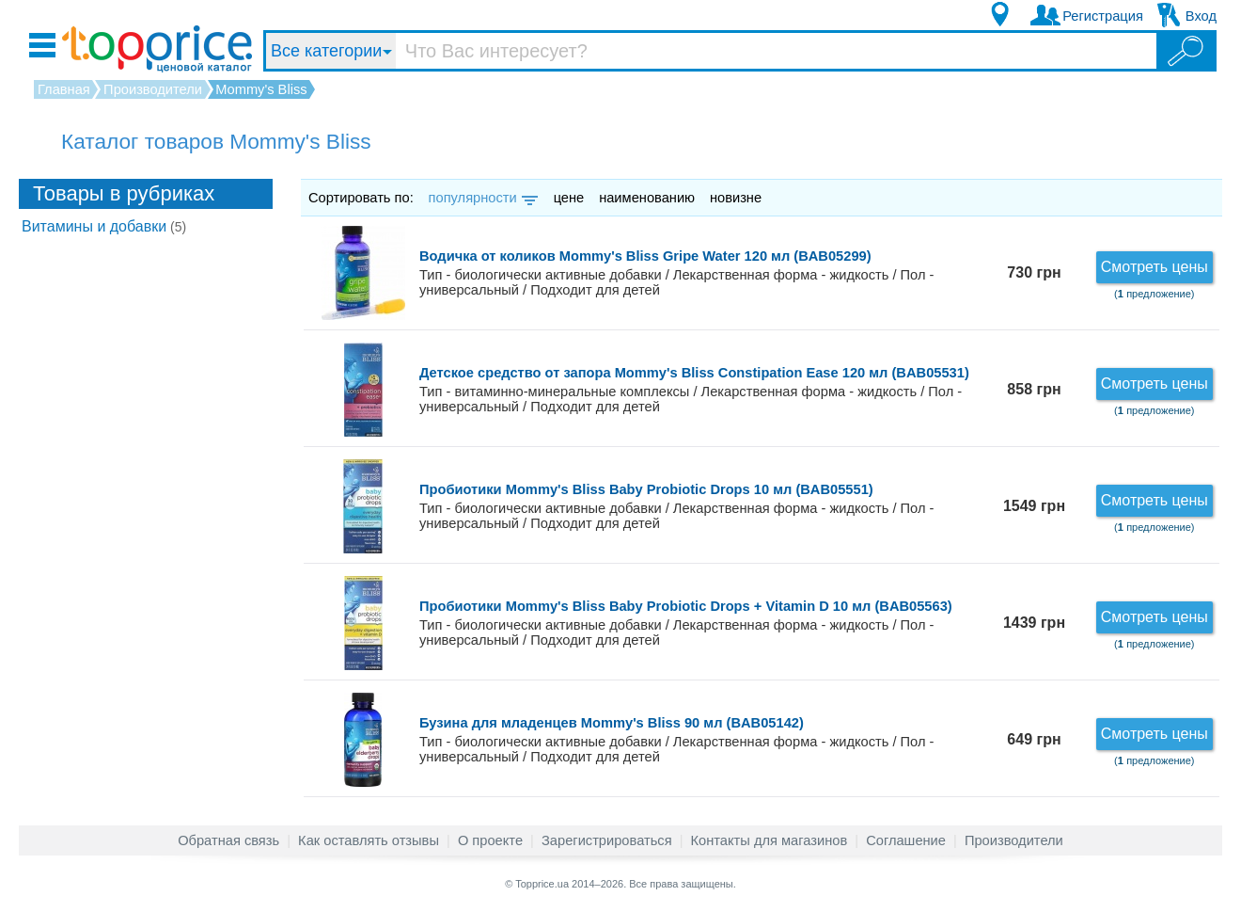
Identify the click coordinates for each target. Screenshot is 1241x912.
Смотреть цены (1154, 267)
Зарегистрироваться (607, 840)
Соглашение (906, 840)
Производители (1014, 840)
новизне (736, 197)
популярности (482, 197)
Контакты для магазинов (769, 840)
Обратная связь (228, 840)
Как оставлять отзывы (368, 840)
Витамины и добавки (104, 226)
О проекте (490, 840)
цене (569, 197)
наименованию (647, 197)
